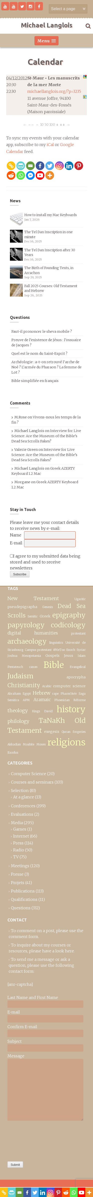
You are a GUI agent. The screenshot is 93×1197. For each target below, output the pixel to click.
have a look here (58, 950)
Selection (20, 790)
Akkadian (14, 744)
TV (16, 856)
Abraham (14, 693)
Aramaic (42, 699)
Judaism (20, 676)
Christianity (23, 685)
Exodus (12, 752)
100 (52, 125)
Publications (23, 891)
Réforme (79, 700)
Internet (21, 836)
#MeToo (59, 650)
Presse (17, 874)
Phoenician (62, 700)
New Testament (33, 598)
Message (15, 1055)
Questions (21, 907)
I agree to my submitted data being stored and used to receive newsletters (45, 562)
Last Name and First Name (32, 997)
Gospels (52, 655)
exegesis (51, 731)
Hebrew (41, 693)
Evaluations (22, 814)
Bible (54, 665)
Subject (14, 1041)
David (48, 711)
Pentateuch (15, 667)
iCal (50, 144)
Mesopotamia (31, 656)
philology (18, 721)
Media (17, 822)
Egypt (27, 693)
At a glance (23, 796)
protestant (78, 633)
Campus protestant (38, 650)
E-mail (16, 542)
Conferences (23, 805)
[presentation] (27, 1140)
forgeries (79, 732)
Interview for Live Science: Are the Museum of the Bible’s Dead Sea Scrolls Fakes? (46, 436)
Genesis (47, 607)
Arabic (46, 686)
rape (55, 693)
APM (26, 700)
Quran (66, 732)
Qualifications (24, 899)
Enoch (70, 650)
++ (62, 124)
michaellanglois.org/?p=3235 (54, 91)
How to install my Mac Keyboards (50, 215)
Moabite (28, 744)
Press (18, 842)
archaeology (27, 641)
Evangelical (78, 667)
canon (33, 667)
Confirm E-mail (22, 1026)
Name (15, 535)
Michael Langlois (46, 25)
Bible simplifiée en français (35, 381)
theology (17, 710)
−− (31, 124)
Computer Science (28, 773)
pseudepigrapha (22, 607)
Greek (45, 616)
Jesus (68, 655)
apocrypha (76, 677)
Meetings (20, 865)
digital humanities (32, 633)
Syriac (81, 650)
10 (42, 125)
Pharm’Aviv (69, 693)
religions (67, 742)
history (71, 709)
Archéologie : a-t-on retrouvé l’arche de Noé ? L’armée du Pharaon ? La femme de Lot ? (46, 367)
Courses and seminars (32, 782)
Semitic (32, 616)
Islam (82, 656)
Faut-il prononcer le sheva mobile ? (41, 331)
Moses (41, 744)
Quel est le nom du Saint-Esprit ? (39, 353)
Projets (17, 882)
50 (46, 125)
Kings (36, 711)
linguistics (56, 642)
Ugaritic (80, 599)
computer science (69, 686)
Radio (18, 849)
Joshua (12, 656)
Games (19, 829)
